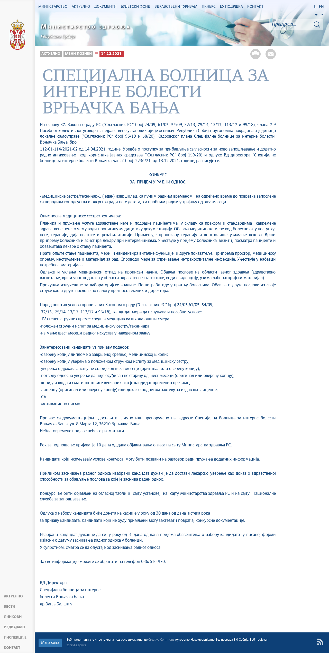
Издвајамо (14, 627)
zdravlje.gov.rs (76, 645)
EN (321, 7)
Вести (9, 606)
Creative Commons (161, 639)
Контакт (12, 648)
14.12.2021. (112, 54)
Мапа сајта (50, 643)
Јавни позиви (78, 54)
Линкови (13, 617)
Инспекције (15, 637)
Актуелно (13, 596)
